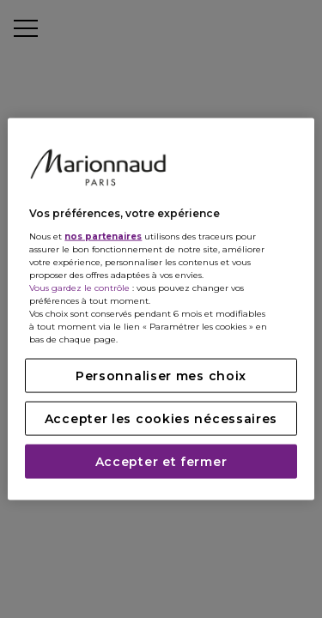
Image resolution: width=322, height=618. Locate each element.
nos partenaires (103, 235)
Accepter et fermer (161, 461)
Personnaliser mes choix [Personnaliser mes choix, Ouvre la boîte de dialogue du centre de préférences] (161, 375)
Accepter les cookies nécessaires (161, 418)
